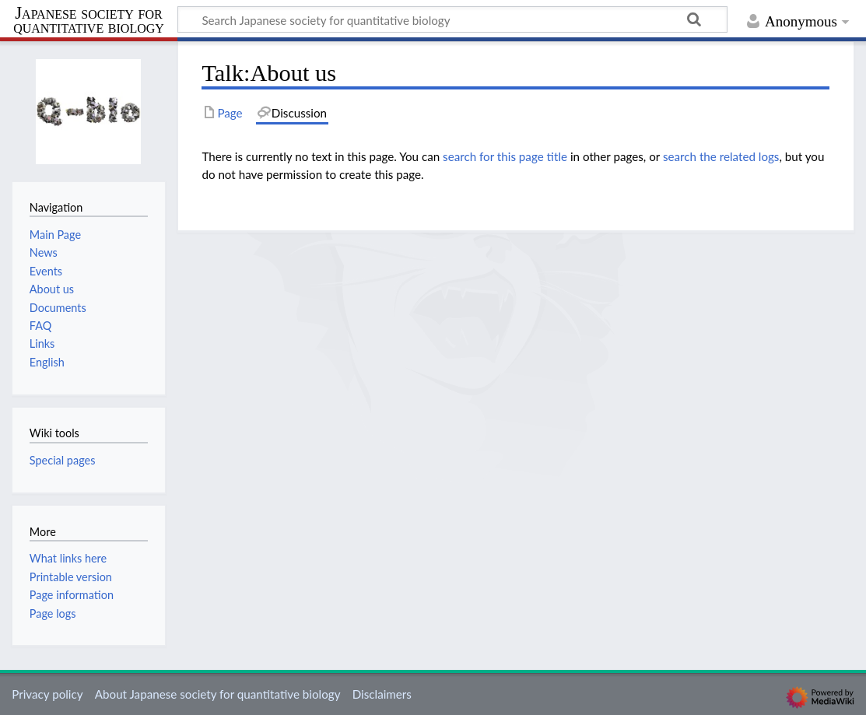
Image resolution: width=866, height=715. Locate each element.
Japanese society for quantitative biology (88, 20)
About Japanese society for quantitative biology (218, 694)
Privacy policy (47, 694)
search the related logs (721, 156)
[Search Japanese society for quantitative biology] (452, 19)
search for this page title (505, 156)
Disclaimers (382, 694)
